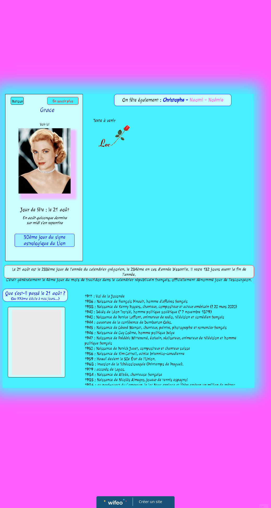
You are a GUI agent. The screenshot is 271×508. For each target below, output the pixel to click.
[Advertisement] (135, 39)
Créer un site (150, 501)
